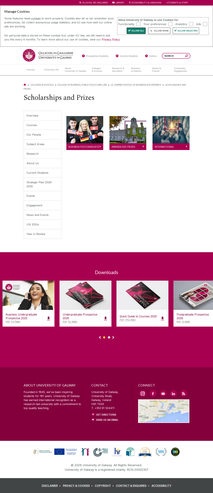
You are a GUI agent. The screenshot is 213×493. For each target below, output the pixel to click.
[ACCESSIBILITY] (161, 486)
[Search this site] (187, 56)
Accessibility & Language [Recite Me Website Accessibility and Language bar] (145, 2)
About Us (32, 163)
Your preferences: (155, 24)
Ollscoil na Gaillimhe (95, 2)
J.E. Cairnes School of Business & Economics (135, 84)
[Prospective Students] (95, 57)
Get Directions (106, 414)
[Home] (25, 84)
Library (120, 2)
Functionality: (126, 24)
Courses (31, 125)
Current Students (37, 172)
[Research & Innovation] (119, 69)
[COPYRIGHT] (105, 486)
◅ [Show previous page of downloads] (100, 337)
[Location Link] (164, 421)
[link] (54, 452)
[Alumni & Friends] (160, 69)
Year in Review (35, 234)
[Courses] (32, 69)
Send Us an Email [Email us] (107, 419)
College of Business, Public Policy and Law (82, 84)
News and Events (37, 215)
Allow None (161, 30)
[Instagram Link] (142, 393)
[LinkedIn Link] (173, 393)
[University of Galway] (48, 55)
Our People (33, 134)
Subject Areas (35, 144)
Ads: (199, 24)
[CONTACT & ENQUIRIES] (133, 486)
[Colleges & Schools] (99, 69)
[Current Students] (126, 57)
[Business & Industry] (139, 69)
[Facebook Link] (153, 393)
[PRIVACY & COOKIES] (78, 486)
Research (32, 153)
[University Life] (51, 69)
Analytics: (181, 24)
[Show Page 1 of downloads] (104, 337)
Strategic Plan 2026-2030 (39, 184)
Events (30, 196)
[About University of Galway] (75, 69)
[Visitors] (151, 57)
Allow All (137, 30)
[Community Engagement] (180, 69)
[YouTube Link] (163, 393)
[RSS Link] (183, 393)
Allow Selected (187, 30)
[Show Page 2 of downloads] (109, 337)
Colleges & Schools (42, 84)
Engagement (34, 205)
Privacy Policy (111, 39)
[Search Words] (176, 56)
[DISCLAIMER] (52, 486)
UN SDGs (32, 224)
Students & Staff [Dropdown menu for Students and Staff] (177, 2)
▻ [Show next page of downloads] (113, 337)
